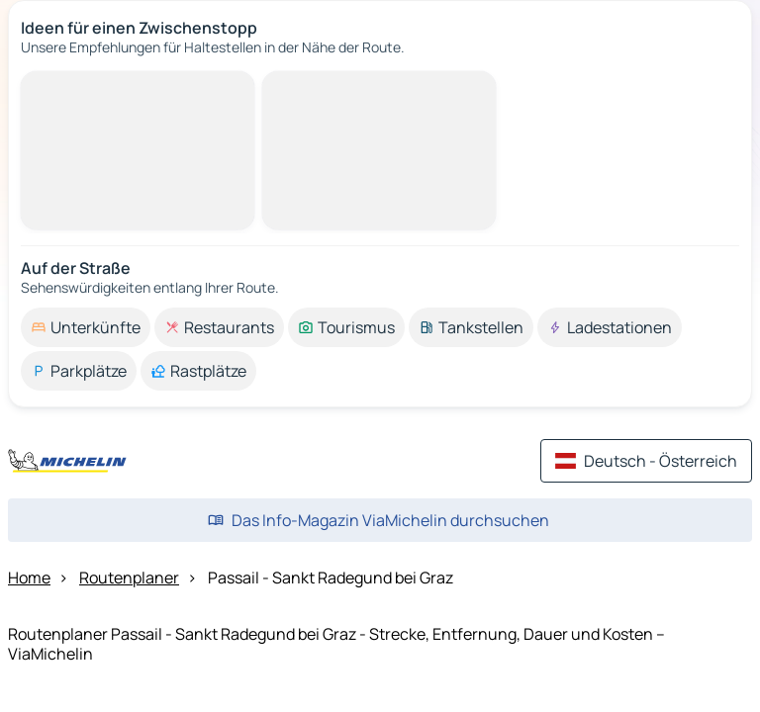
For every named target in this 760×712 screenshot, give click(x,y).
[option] (85, 327)
